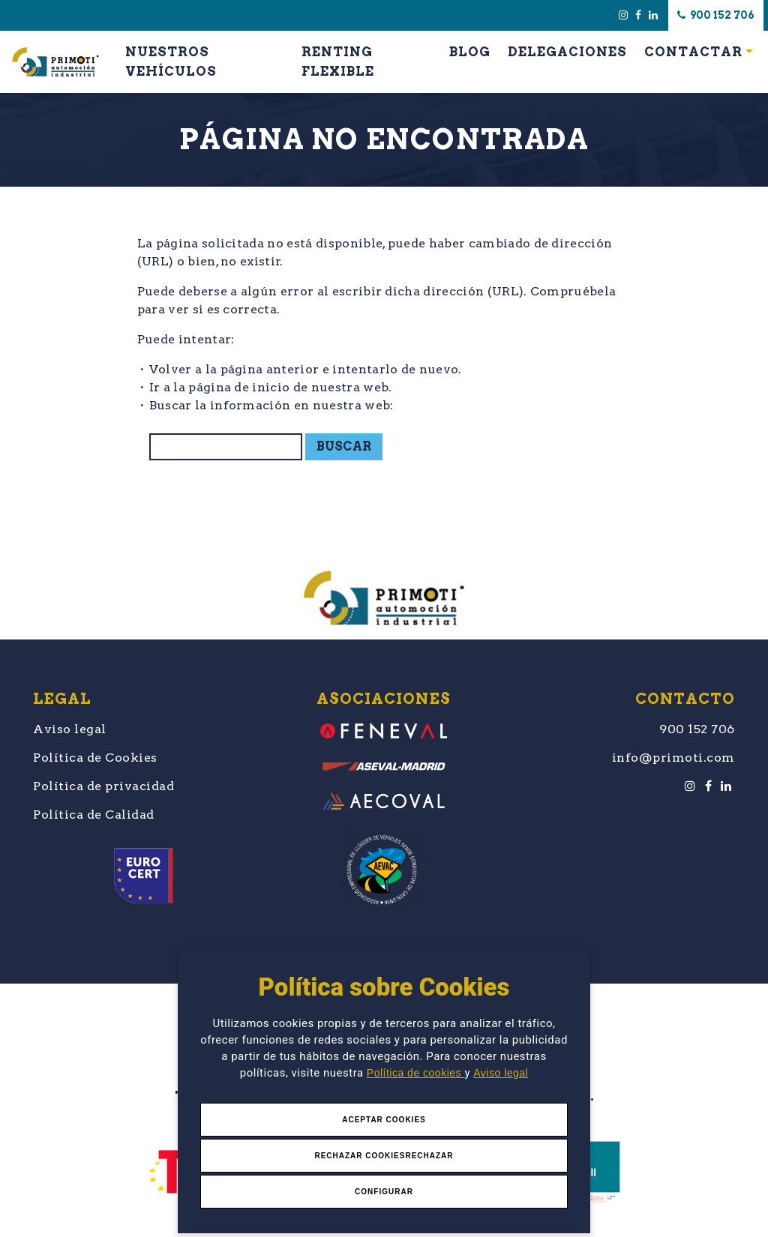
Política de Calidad (93, 814)
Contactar (693, 51)
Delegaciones (567, 51)
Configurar (384, 1192)
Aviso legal (500, 1073)
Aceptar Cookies (384, 1120)
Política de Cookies (95, 757)
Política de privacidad (103, 786)
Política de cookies (416, 1073)
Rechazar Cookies (359, 1156)
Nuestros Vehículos (171, 61)
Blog (469, 51)
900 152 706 (715, 15)
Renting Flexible (338, 61)
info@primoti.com (673, 757)
